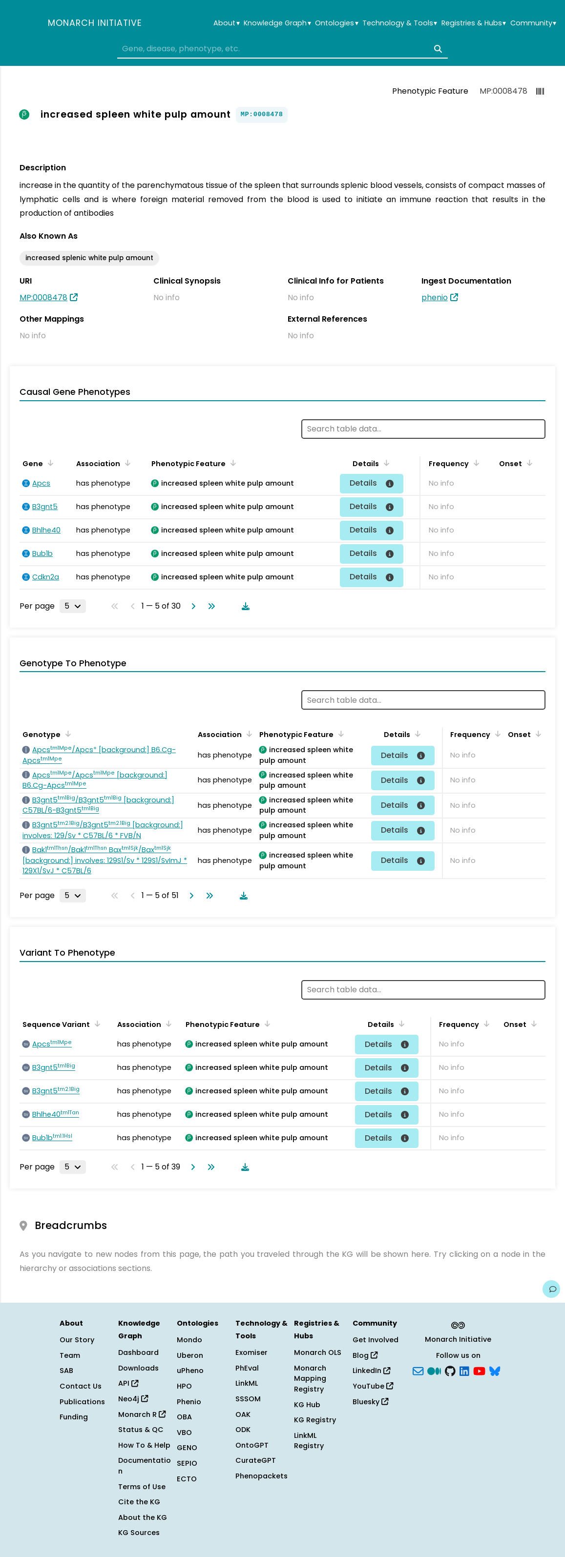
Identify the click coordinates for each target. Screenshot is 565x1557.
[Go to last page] (209, 606)
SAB (66, 1370)
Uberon (190, 1355)
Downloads (138, 1368)
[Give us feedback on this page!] (551, 1289)
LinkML (246, 1383)
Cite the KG (139, 1502)
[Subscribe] (418, 1370)
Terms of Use (142, 1487)
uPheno (190, 1370)
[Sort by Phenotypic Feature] (231, 463)
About (226, 23)
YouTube (373, 1386)
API (128, 1383)
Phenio (189, 1402)
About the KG (142, 1517)
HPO (184, 1386)
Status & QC (141, 1429)
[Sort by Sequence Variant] (96, 1023)
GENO (187, 1448)
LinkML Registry (309, 1441)
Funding (74, 1417)
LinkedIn (371, 1370)
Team (70, 1355)
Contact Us (81, 1386)
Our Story (77, 1340)
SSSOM (248, 1399)
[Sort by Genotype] (66, 733)
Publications (82, 1402)
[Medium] (434, 1370)
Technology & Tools (399, 23)
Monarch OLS (317, 1352)
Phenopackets (261, 1476)
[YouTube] (479, 1370)
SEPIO (187, 1463)
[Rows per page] (73, 606)
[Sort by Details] (385, 463)
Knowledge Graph (277, 23)
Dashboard (138, 1352)
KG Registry (315, 1420)
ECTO (187, 1479)
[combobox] (282, 49)
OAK (243, 1414)
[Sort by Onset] (528, 463)
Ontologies (336, 23)
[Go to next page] (191, 606)
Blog (365, 1355)
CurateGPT (255, 1460)
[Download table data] (243, 606)
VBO (184, 1432)
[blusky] (494, 1370)
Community (533, 23)
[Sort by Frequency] (475, 463)
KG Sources (139, 1532)
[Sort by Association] (126, 463)
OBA (184, 1417)
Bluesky (370, 1402)
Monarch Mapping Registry (310, 1378)
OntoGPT (252, 1445)
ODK (243, 1429)
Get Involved (375, 1340)
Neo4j (133, 1399)
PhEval (247, 1368)
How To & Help (144, 1445)
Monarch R (142, 1414)
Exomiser (251, 1352)
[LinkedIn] (464, 1370)
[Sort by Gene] (49, 463)
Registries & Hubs (473, 23)
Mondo (189, 1340)
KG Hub (307, 1405)
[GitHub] (450, 1370)
